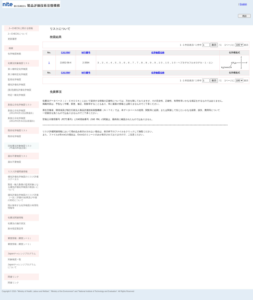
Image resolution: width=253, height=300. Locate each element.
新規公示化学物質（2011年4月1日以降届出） (21, 111)
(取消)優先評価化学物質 (19, 90)
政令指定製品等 (15, 228)
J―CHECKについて (18, 34)
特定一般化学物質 (16, 95)
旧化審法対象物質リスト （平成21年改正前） (18, 147)
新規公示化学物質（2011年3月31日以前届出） (22, 119)
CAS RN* (65, 52)
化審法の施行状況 (16, 223)
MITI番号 (86, 52)
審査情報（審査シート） (20, 244)
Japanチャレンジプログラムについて (22, 265)
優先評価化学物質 (16, 84)
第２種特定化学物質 (18, 74)
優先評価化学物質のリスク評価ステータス (23, 178)
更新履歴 (12, 39)
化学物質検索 (14, 53)
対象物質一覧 (14, 259)
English (243, 4)
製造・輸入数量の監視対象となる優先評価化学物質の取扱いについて (23, 187)
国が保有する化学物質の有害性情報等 (23, 206)
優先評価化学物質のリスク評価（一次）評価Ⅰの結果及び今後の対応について (23, 198)
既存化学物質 (14, 136)
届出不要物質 (14, 162)
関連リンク (13, 282)
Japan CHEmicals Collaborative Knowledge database (46, 16)
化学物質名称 (157, 52)
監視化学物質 (14, 79)
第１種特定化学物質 (18, 69)
